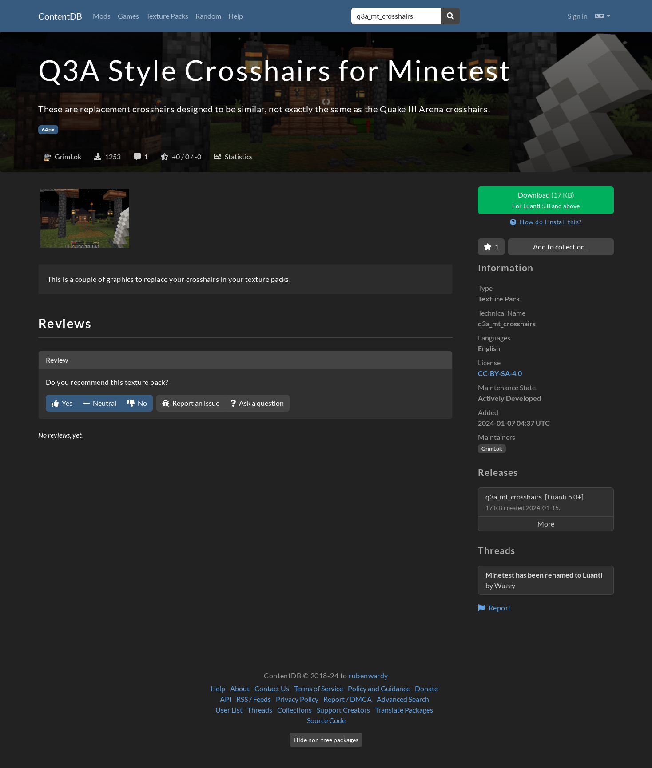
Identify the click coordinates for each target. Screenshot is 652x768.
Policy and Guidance (379, 688)
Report (494, 607)
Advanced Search (403, 699)
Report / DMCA (347, 699)
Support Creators (343, 709)
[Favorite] (491, 246)
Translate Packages (404, 709)
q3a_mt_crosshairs (534, 501)
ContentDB (60, 16)
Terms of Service (318, 688)
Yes (62, 403)
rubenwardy (368, 675)
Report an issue (190, 403)
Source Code (326, 720)
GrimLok (491, 448)
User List (229, 709)
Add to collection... (561, 246)
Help (235, 16)
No (137, 403)
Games (128, 16)
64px (48, 129)
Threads (259, 709)
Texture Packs (167, 16)
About (240, 688)
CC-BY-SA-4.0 (500, 373)
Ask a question (257, 403)
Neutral (99, 403)
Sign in (578, 16)
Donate (426, 688)
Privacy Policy (297, 699)
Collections (294, 709)
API (225, 699)
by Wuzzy (543, 580)
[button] (602, 16)
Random (208, 16)
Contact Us (271, 688)
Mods (102, 16)
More (545, 523)
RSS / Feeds (253, 699)
